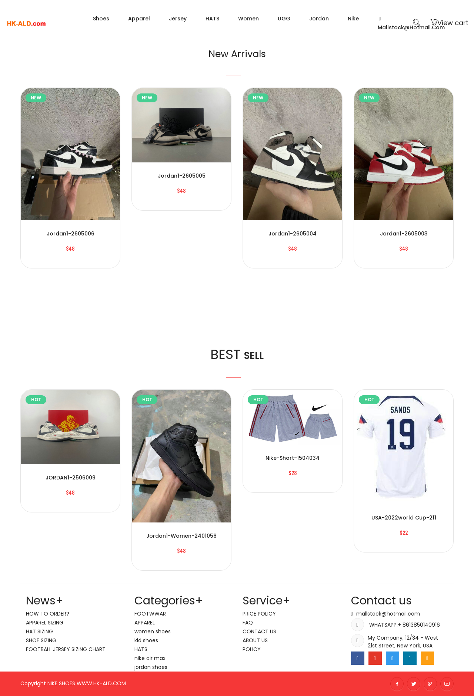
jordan (319, 18)
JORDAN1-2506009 (71, 477)
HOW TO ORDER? (47, 613)
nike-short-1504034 (293, 458)
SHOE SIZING (41, 640)
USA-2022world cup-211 (403, 517)
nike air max (150, 658)
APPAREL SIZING (44, 622)
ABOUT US (255, 640)
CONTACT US (259, 631)
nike (353, 18)
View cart (449, 22)
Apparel (139, 18)
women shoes (152, 631)
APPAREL (144, 622)
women (248, 18)
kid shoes (146, 640)
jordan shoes (150, 667)
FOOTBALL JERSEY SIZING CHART (66, 649)
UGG (284, 18)
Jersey (178, 18)
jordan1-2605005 (182, 175)
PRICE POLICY (259, 613)
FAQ (248, 622)
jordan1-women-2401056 (181, 536)
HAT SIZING (39, 631)
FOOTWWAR (150, 613)
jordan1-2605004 (292, 233)
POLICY (252, 649)
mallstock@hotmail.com (388, 613)
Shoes (101, 18)
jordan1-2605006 (70, 233)
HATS (212, 18)
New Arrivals (237, 52)
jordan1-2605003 (404, 233)
